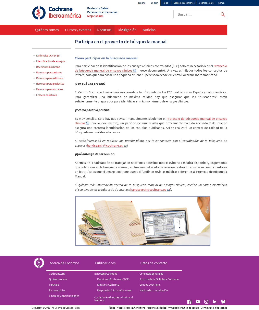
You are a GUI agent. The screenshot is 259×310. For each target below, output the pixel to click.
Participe (54, 284)
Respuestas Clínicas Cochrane (114, 290)
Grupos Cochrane (149, 284)
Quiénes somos (47, 29)
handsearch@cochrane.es (105, 145)
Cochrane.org (205, 2)
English (154, 2)
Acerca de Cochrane (64, 263)
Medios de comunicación (153, 290)
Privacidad (173, 307)
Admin (221, 2)
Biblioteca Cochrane (183, 2)
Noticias (149, 29)
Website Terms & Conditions (130, 307)
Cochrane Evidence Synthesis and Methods (113, 299)
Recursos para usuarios (49, 89)
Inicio (165, 2)
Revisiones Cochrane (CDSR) (113, 279)
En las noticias (57, 290)
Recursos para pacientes (50, 83)
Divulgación (127, 29)
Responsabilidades (156, 307)
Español (142, 2)
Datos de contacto (153, 263)
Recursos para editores (49, 78)
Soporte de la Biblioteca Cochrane (158, 279)
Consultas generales (151, 273)
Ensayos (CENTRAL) (108, 284)
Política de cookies (189, 307)
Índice (112, 307)
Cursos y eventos (78, 29)
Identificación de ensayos (50, 61)
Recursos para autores (49, 72)
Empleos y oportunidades (64, 296)
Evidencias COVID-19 (47, 55)
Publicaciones (105, 263)
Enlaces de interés (46, 95)
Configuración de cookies (214, 307)
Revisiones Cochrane (48, 67)
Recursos (104, 29)
